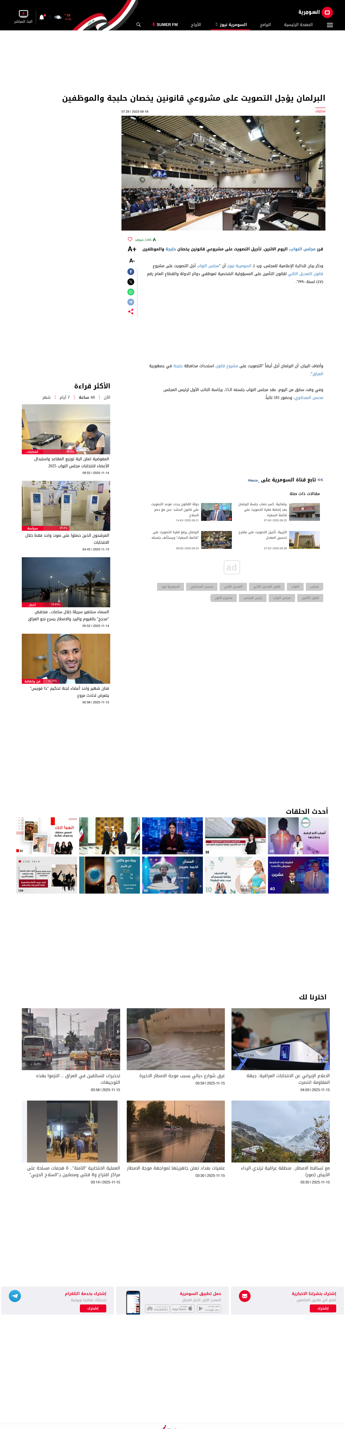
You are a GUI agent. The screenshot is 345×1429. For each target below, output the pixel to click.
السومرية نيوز (230, 24)
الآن (107, 397)
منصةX (253, 480)
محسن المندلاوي (309, 397)
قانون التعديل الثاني (305, 274)
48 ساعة (87, 397)
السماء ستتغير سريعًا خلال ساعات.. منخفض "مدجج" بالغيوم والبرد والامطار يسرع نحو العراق (68, 615)
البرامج (265, 24)
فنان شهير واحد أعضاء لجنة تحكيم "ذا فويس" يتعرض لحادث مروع (69, 692)
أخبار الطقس (32, 604)
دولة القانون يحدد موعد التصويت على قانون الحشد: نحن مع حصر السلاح (175, 509)
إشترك (93, 1308)
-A (132, 261)
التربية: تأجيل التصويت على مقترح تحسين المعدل (263, 534)
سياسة (32, 528)
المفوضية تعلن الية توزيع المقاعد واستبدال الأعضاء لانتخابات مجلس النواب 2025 (71, 462)
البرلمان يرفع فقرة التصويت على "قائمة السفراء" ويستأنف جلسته (175, 534)
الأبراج (196, 24)
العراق (317, 374)
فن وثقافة (32, 681)
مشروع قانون (226, 366)
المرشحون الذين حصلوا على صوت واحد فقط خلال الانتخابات (67, 539)
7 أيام (65, 397)
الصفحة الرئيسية (298, 24)
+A (132, 249)
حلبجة (170, 249)
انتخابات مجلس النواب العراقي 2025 (32, 452)
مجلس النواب (303, 249)
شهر (46, 397)
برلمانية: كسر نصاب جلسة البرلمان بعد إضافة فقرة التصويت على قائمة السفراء (262, 509)
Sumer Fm (167, 24)
